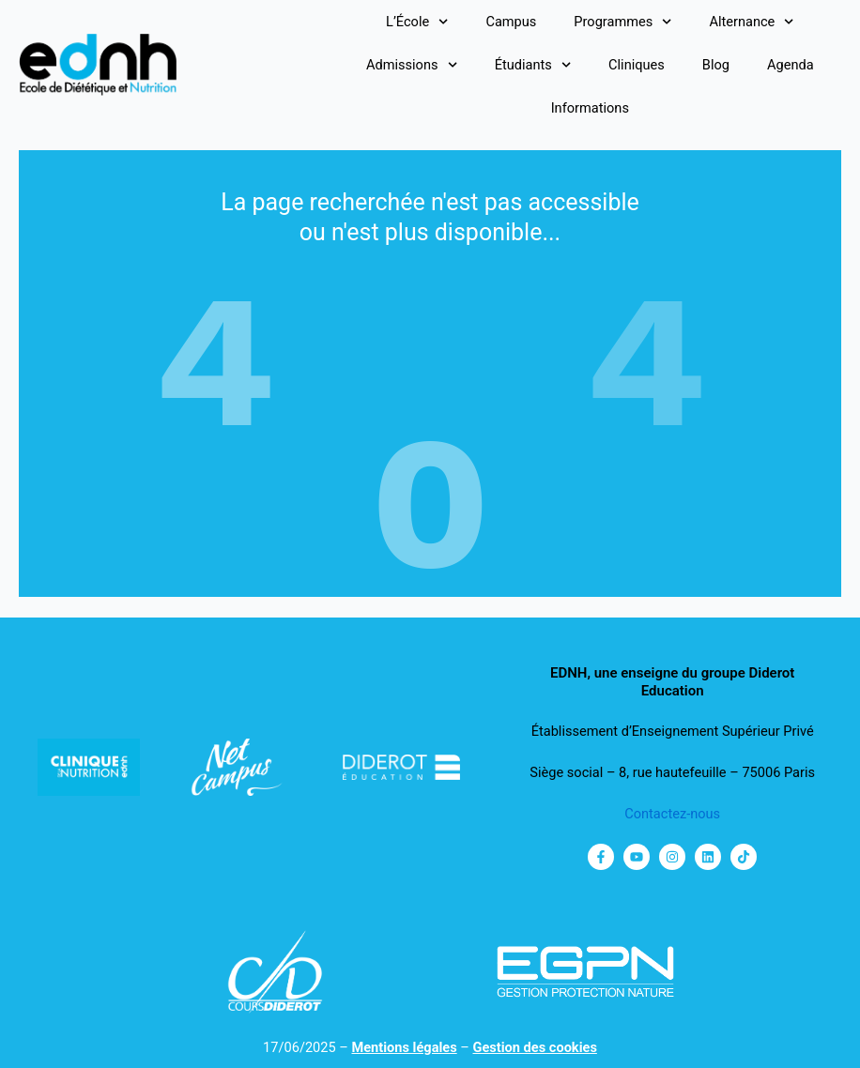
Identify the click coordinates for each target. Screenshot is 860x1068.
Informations (590, 107)
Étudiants (533, 65)
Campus (510, 21)
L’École (417, 22)
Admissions (411, 65)
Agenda (790, 64)
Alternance (751, 22)
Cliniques (636, 64)
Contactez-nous (672, 813)
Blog (715, 64)
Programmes (622, 22)
